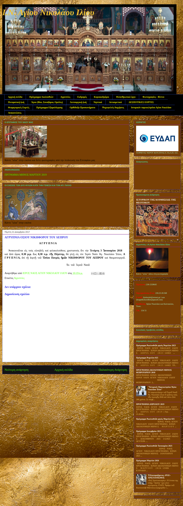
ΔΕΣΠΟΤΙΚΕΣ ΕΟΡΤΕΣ (141, 102)
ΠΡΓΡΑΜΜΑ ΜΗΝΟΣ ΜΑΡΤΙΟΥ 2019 (26, 174)
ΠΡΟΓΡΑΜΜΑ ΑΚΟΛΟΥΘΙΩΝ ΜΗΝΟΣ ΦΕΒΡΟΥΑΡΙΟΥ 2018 (154, 371)
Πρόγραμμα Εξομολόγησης (49, 107)
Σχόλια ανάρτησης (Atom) (72, 379)
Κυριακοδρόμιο (101, 97)
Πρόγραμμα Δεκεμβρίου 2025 (148, 431)
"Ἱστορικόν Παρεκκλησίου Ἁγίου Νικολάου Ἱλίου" (162, 388)
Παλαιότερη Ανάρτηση (113, 369)
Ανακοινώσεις (14, 113)
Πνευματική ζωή (16, 102)
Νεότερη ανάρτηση (16, 369)
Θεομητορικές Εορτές (18, 107)
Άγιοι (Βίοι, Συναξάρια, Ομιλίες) (47, 102)
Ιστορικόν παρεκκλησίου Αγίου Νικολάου (151, 107)
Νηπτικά (98, 102)
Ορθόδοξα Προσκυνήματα (82, 107)
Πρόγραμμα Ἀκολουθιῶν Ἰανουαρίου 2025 (154, 446)
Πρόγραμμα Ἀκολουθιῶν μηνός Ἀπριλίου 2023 (156, 345)
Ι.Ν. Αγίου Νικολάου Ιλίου (48, 12)
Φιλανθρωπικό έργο (126, 97)
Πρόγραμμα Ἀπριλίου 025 (147, 358)
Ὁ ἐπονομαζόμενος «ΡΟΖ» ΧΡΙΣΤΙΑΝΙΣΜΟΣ (159, 476)
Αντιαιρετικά (115, 102)
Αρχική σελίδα (15, 97)
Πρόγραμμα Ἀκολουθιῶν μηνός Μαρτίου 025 (155, 419)
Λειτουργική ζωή (78, 102)
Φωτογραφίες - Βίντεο (153, 97)
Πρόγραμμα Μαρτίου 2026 (147, 461)
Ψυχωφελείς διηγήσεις (113, 107)
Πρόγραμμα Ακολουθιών (41, 97)
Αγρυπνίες (65, 97)
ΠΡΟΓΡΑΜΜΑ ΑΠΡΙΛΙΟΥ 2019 (150, 404)
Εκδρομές (82, 97)
